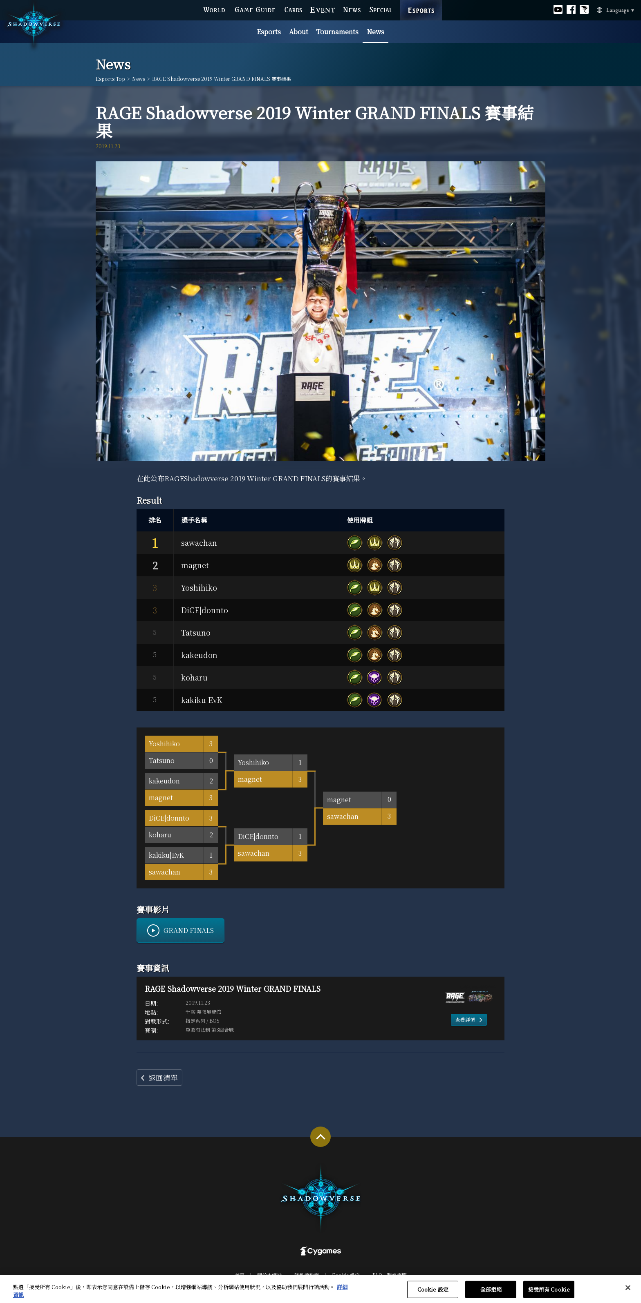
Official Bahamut (584, 9)
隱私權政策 (306, 1275)
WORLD (214, 9)
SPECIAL (381, 9)
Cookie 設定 (346, 1275)
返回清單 (163, 1077)
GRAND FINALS (189, 930)
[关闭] (628, 1293)
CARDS (293, 9)
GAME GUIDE (255, 9)
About (298, 31)
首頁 (239, 1275)
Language (605, 9)
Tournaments (337, 31)
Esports (269, 31)
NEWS (352, 9)
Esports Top (110, 78)
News (375, 31)
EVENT (322, 9)
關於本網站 (269, 1275)
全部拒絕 (491, 1294)
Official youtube (558, 9)
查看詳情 (465, 1019)
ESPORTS (421, 2)
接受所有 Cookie (549, 1294)
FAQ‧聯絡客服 (389, 1275)
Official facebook (571, 9)
